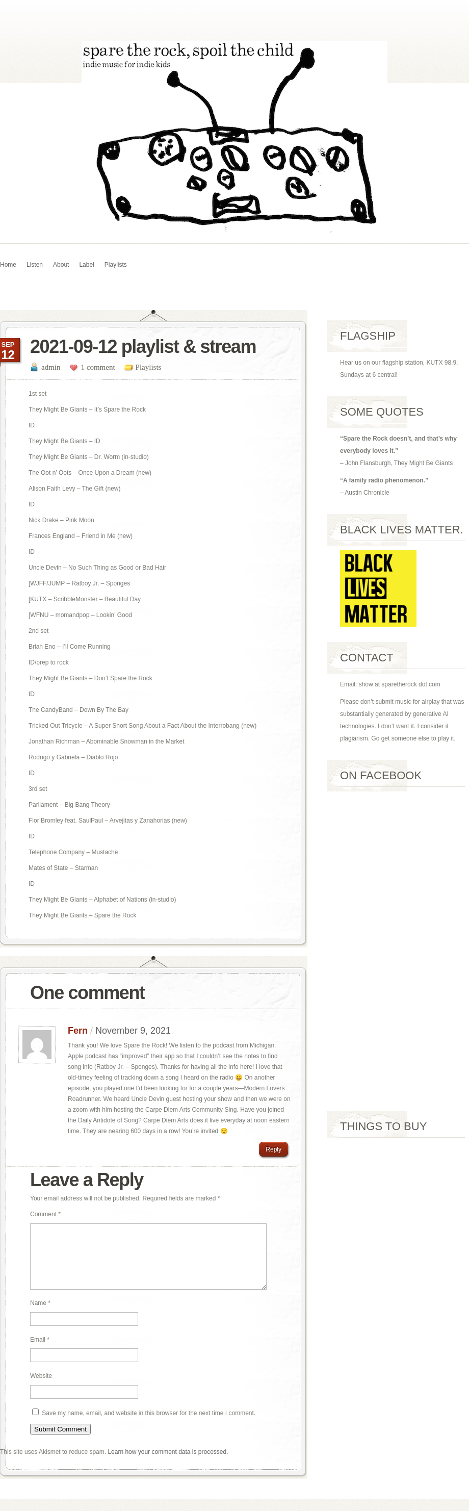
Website (41, 1388)
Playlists (116, 264)
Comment (45, 1214)
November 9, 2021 (133, 1031)
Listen (35, 264)
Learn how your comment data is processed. (168, 1464)
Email (39, 1351)
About (61, 264)
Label (86, 264)
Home (8, 264)
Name (40, 1315)
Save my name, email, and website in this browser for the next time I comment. (148, 1425)
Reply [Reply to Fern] (273, 1149)
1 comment (98, 367)
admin (51, 367)
